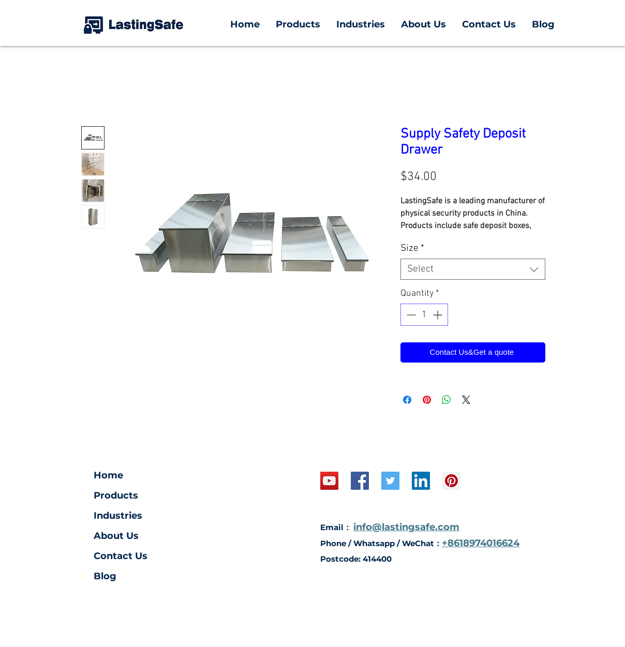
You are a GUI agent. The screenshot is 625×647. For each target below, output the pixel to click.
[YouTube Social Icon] (329, 481)
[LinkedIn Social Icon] (421, 481)
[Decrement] (410, 314)
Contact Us (120, 556)
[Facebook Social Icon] (360, 481)
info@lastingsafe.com (406, 527)
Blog (105, 576)
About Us (116, 535)
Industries (118, 515)
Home (108, 475)
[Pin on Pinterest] (427, 400)
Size (412, 248)
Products (116, 495)
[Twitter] (390, 481)
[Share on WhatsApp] (446, 400)
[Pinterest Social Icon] (451, 481)
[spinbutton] (424, 314)
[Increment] (438, 314)
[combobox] (472, 269)
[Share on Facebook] (407, 400)
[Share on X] (466, 400)
